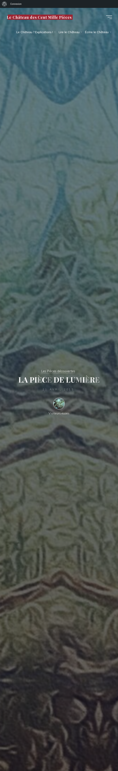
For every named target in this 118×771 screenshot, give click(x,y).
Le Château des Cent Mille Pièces (39, 17)
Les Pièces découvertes (58, 371)
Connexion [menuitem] (16, 4)
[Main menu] (109, 17)
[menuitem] (4, 4)
